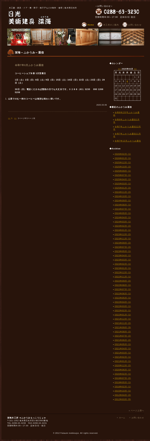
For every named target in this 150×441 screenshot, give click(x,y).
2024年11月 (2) (123, 192)
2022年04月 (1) (123, 302)
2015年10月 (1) (123, 391)
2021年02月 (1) (123, 357)
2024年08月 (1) (123, 205)
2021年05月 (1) (123, 344)
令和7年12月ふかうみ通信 (128, 141)
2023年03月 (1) (123, 260)
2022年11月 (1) (123, 277)
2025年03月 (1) (123, 184)
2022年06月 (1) (123, 293)
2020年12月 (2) (123, 365)
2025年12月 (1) (123, 162)
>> (15, 118)
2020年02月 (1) (123, 374)
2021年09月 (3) (123, 327)
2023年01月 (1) (123, 268)
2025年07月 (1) (123, 175)
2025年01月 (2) (123, 188)
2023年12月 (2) (123, 234)
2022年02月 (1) (123, 310)
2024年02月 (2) (123, 226)
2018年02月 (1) (123, 387)
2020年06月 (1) (123, 370)
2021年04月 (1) (123, 348)
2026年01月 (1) (123, 158)
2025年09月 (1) (123, 171)
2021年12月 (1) (123, 319)
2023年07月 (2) (123, 247)
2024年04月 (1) (123, 217)
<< (9, 118)
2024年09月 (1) (123, 200)
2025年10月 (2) (123, 167)
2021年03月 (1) (123, 353)
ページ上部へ (136, 410)
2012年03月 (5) (123, 399)
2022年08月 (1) (123, 285)
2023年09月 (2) (123, 243)
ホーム (122, 418)
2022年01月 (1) (123, 315)
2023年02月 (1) (123, 264)
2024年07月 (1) (123, 209)
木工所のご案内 (108, 25)
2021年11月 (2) (123, 323)
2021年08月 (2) (123, 332)
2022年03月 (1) (123, 306)
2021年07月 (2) (123, 336)
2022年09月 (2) (123, 281)
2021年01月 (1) (123, 361)
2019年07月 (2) (123, 378)
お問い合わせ (132, 25)
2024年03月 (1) (123, 222)
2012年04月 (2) (123, 395)
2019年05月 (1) (123, 382)
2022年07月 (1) (123, 289)
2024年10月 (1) (123, 196)
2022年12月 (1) (123, 272)
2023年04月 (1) (123, 255)
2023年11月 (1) (123, 239)
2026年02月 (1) (123, 154)
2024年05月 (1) (123, 213)
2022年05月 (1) (123, 298)
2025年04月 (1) (123, 179)
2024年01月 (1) (123, 230)
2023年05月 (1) (123, 251)
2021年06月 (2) (123, 340)
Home (88, 25)
